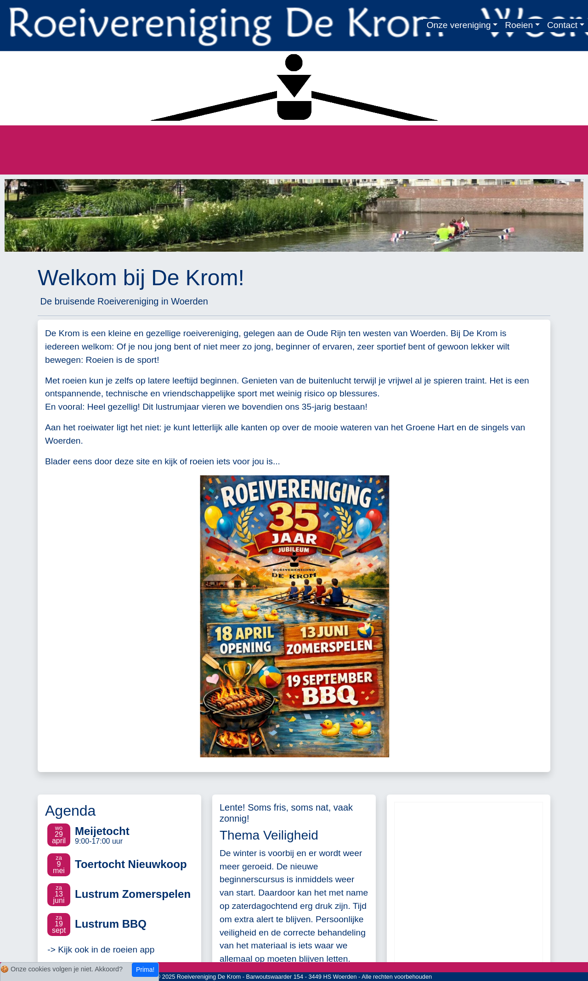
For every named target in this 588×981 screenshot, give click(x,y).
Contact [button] (562, 25)
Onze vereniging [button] (459, 25)
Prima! (145, 969)
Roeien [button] (519, 25)
